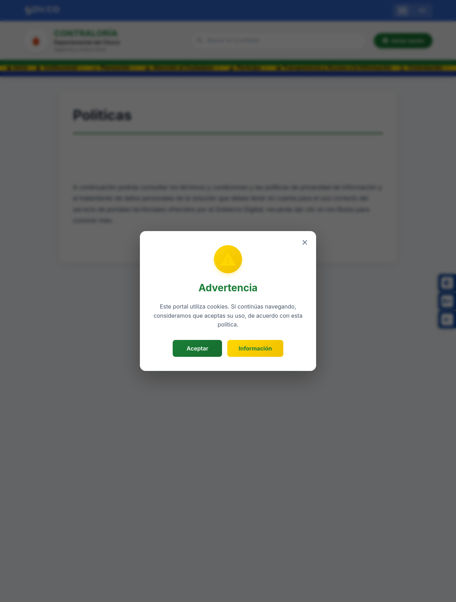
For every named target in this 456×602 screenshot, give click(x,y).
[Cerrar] (305, 242)
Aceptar (197, 348)
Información (255, 348)
